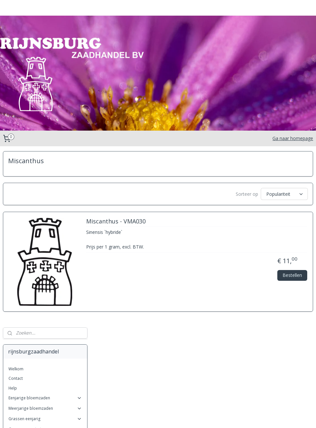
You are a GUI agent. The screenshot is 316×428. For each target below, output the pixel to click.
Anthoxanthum (27, 272)
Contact (15, 202)
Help (12, 212)
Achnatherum (26, 263)
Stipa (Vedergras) (30, 367)
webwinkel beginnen (178, 416)
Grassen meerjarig (45, 253)
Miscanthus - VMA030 (206, 224)
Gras (18, 320)
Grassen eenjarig (45, 242)
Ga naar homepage (292, 138)
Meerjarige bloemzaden (45, 232)
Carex (19, 291)
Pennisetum (24, 348)
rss (153, 416)
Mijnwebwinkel (234, 416)
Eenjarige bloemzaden (45, 221)
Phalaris (21, 358)
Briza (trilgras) (27, 282)
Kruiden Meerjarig (45, 388)
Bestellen (292, 278)
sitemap (139, 416)
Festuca (21, 310)
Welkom (15, 192)
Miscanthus (24, 339)
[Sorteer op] (256, 194)
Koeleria (21, 329)
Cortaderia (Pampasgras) (37, 301)
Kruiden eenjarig (45, 377)
